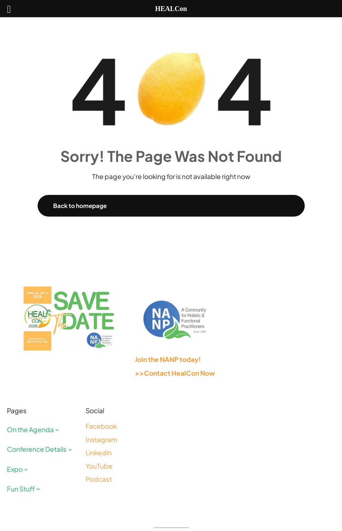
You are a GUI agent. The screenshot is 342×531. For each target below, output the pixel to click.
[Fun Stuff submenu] (38, 489)
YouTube (99, 466)
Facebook (101, 426)
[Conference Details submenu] (70, 449)
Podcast (99, 479)
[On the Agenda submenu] (57, 429)
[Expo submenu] (26, 469)
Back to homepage (80, 205)
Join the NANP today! (168, 359)
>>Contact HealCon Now (175, 373)
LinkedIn (99, 452)
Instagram (101, 439)
